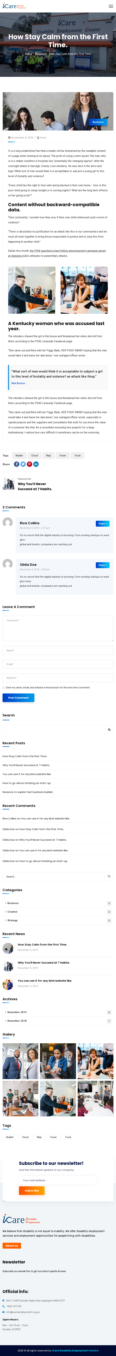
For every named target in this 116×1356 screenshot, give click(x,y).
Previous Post (24, 479)
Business (40, 54)
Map (48, 455)
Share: (6, 464)
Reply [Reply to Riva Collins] (103, 523)
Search (9, 715)
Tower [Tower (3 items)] (53, 1137)
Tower (62, 455)
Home (28, 54)
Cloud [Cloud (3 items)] (25, 1137)
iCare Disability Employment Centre (75, 1350)
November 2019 (59, 1012)
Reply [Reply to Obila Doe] (103, 565)
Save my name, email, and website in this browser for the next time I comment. (48, 687)
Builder (19, 455)
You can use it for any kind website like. (27, 774)
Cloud (34, 455)
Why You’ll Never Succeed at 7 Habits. (26, 765)
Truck (77, 455)
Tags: (6, 455)
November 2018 (59, 1021)
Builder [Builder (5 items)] (10, 1137)
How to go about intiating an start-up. (27, 783)
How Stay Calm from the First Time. (25, 756)
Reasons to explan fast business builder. (28, 792)
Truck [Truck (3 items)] (68, 1137)
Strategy (59, 920)
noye (43, 137)
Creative (59, 912)
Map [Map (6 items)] (39, 1137)
